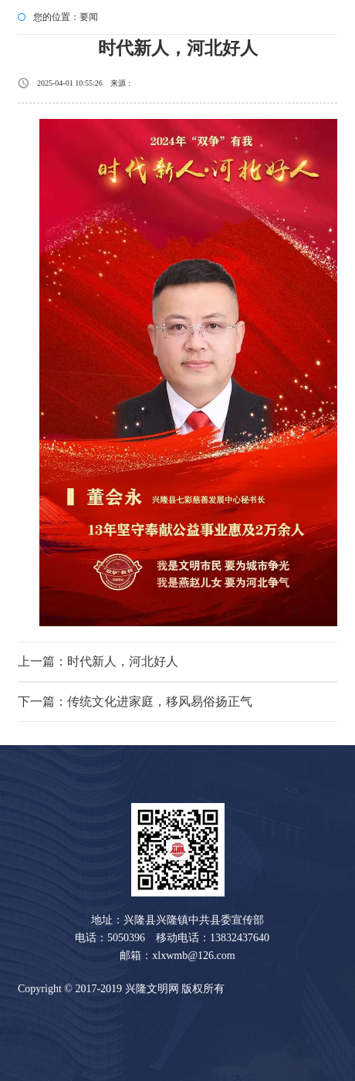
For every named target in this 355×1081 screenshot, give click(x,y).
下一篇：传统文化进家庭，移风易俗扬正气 (135, 701)
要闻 (88, 17)
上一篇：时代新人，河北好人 (98, 661)
